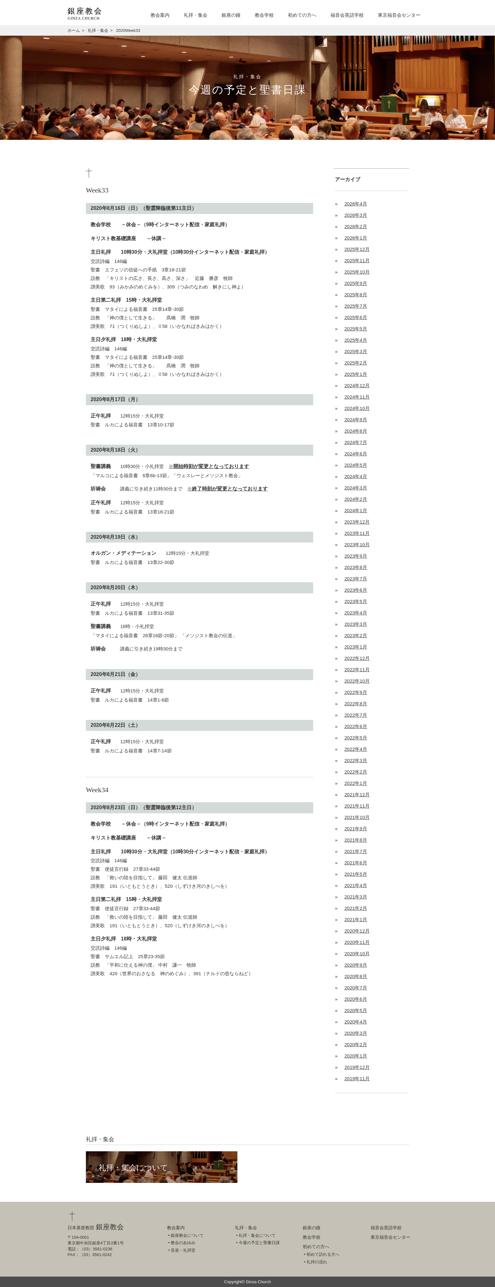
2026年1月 (355, 237)
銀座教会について (187, 1235)
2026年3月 (355, 215)
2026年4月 (355, 203)
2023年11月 (357, 533)
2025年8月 (355, 294)
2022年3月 (355, 760)
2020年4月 (355, 1021)
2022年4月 (355, 749)
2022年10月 (357, 681)
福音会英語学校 (347, 15)
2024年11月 (357, 397)
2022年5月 (355, 737)
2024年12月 (357, 385)
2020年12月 (357, 931)
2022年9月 (355, 692)
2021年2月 (355, 908)
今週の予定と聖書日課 (259, 1242)
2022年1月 (355, 783)
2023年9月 (355, 556)
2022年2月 (355, 771)
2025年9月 (355, 283)
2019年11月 (357, 1078)
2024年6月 (355, 453)
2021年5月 (355, 874)
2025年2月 (355, 362)
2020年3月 (355, 1033)
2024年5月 (355, 465)
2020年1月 (355, 1056)
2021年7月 (355, 851)
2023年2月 (355, 635)
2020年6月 (355, 999)
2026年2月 (355, 226)
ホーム (74, 30)
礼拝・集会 (195, 15)
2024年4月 (355, 476)
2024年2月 (355, 499)
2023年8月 (355, 567)
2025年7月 (355, 306)
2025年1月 (355, 374)
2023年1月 (355, 646)
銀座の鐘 (231, 15)
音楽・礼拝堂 (183, 1250)
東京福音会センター (399, 15)
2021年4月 (355, 885)
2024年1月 (355, 510)
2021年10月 (357, 817)
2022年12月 (357, 658)
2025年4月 (355, 340)
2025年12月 (357, 249)
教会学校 (264, 15)
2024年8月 (355, 431)
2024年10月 (357, 408)
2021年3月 (355, 896)
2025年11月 (357, 260)
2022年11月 (357, 669)
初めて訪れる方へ (323, 1254)
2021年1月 (355, 919)
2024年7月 (355, 442)
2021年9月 (355, 828)
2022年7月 (355, 715)
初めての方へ (302, 15)
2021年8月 (355, 840)
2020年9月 (355, 965)
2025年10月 (357, 272)
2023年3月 (355, 624)
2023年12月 (357, 522)
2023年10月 (357, 544)
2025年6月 (355, 317)
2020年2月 (355, 1044)
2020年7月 (355, 987)
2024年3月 (355, 487)
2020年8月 (355, 976)
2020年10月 (357, 953)
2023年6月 (355, 590)
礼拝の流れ (317, 1262)
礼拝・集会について (133, 1167)
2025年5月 (355, 328)
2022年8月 (355, 703)
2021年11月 (357, 806)
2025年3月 (355, 351)
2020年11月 (357, 942)
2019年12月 (357, 1067)
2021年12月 (357, 794)
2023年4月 (355, 612)
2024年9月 (355, 419)
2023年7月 (355, 578)
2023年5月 (355, 601)
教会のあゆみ (183, 1242)
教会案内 (160, 15)
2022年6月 (355, 726)
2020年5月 (355, 1010)
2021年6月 (355, 862)
